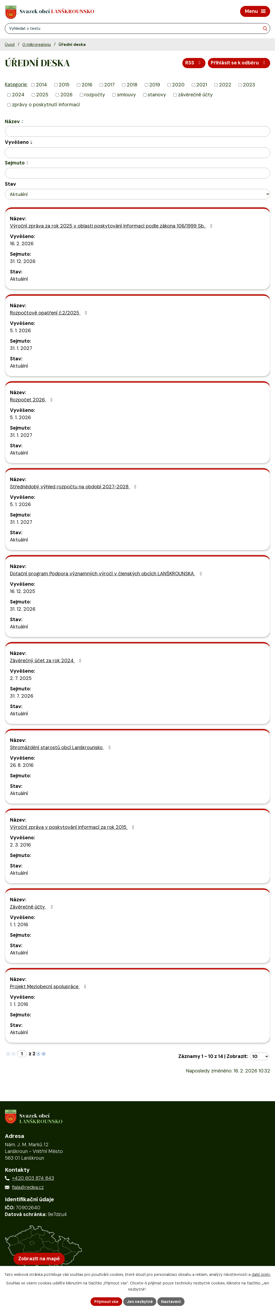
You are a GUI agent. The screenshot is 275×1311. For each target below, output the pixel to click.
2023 (249, 85)
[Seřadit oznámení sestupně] (23, 123)
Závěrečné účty (32, 907)
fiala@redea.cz (28, 1188)
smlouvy (126, 95)
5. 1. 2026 (20, 331)
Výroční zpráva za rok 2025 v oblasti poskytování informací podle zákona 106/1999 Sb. (112, 226)
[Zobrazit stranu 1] (22, 1053)
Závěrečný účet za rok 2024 (47, 661)
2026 (66, 95)
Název (12, 122)
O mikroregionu (36, 44)
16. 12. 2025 (22, 591)
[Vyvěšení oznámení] (137, 153)
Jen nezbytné (140, 1301)
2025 (42, 95)
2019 (154, 85)
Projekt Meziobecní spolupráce (49, 987)
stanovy (157, 95)
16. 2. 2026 (22, 244)
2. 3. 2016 (20, 845)
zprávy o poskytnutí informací (46, 105)
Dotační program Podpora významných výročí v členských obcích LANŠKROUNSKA (107, 574)
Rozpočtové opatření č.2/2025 (49, 313)
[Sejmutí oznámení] (137, 173)
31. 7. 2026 (21, 696)
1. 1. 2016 (19, 925)
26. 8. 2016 (22, 765)
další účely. (261, 1274)
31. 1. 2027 (21, 348)
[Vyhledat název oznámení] (137, 131)
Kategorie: (16, 85)
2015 (64, 85)
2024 (18, 95)
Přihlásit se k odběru (239, 63)
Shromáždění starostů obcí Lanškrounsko (61, 748)
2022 (225, 85)
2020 (178, 85)
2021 (201, 85)
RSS (193, 63)
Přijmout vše (106, 1301)
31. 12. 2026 (22, 261)
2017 (109, 85)
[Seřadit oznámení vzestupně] (23, 121)
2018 (132, 85)
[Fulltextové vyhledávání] (137, 28)
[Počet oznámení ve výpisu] (259, 1056)
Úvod (10, 44)
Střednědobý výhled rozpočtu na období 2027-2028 (74, 487)
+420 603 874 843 (33, 1179)
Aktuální (19, 279)
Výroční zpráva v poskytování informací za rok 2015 (73, 827)
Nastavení (171, 1301)
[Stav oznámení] (137, 194)
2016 (87, 85)
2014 (41, 85)
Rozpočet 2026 (32, 400)
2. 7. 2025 (21, 678)
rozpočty (94, 95)
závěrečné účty (195, 95)
